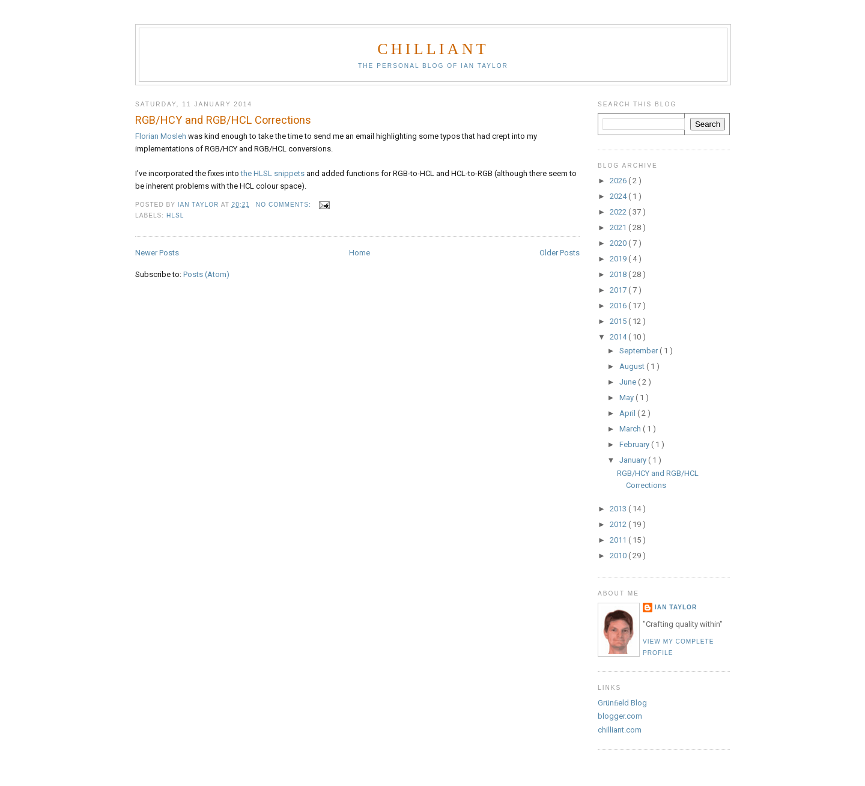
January (633, 460)
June (628, 381)
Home (359, 252)
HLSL (175, 215)
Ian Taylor (676, 607)
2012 (619, 524)
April (628, 413)
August (632, 366)
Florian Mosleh (160, 136)
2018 (619, 274)
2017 (619, 289)
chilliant (432, 49)
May (627, 397)
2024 (619, 196)
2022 (619, 211)
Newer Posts (157, 252)
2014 (619, 336)
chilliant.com (620, 729)
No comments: (285, 204)
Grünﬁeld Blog (622, 702)
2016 (619, 305)
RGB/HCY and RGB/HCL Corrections (223, 120)
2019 (619, 258)
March (631, 428)
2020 (619, 243)
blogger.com (620, 715)
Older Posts (559, 252)
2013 (619, 508)
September (639, 350)
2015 (619, 321)
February (635, 444)
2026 (619, 180)
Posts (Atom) (206, 274)
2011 (619, 539)
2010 (619, 555)
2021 (619, 227)
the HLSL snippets (273, 173)
